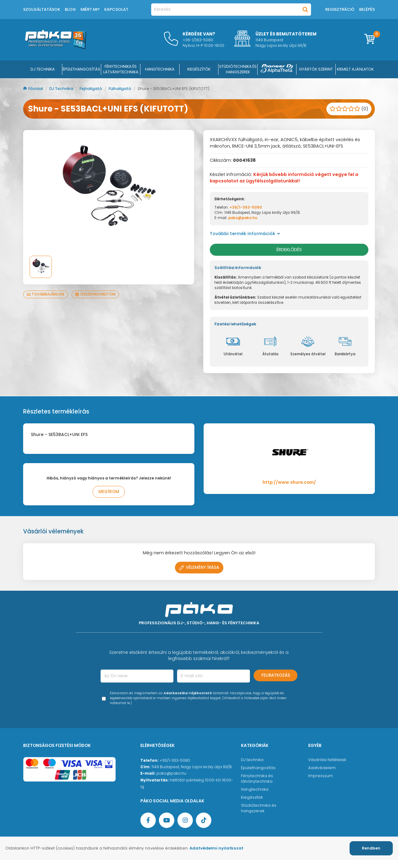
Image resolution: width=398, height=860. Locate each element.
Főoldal (33, 88)
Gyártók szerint (316, 69)
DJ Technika (43, 69)
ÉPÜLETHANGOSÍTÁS (81, 69)
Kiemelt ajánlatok (355, 69)
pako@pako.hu (242, 217)
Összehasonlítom (95, 294)
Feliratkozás (275, 675)
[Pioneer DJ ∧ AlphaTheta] (277, 69)
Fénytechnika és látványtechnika (257, 778)
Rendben (371, 848)
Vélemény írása (199, 567)
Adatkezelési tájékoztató (188, 693)
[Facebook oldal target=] (148, 820)
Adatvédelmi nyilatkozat (216, 848)
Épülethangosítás (258, 767)
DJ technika (252, 759)
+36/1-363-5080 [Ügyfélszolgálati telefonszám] (175, 760)
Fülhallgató (120, 88)
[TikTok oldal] (203, 820)
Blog (70, 9)
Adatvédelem (322, 767)
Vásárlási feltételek (327, 759)
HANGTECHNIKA (159, 69)
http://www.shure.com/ (289, 482)
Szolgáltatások (41, 9)
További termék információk (245, 233)
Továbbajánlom (45, 294)
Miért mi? (90, 9)
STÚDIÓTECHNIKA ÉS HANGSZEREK (238, 69)
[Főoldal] (55, 47)
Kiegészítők (252, 797)
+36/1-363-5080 (246, 207)
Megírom (108, 492)
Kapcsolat (116, 9)
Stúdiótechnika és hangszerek (258, 808)
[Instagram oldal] (185, 820)
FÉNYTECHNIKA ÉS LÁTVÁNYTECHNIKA (120, 69)
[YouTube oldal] (166, 820)
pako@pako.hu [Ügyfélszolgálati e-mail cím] (171, 773)
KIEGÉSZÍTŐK (198, 69)
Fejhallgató (91, 88)
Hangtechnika (254, 789)
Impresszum (320, 775)
